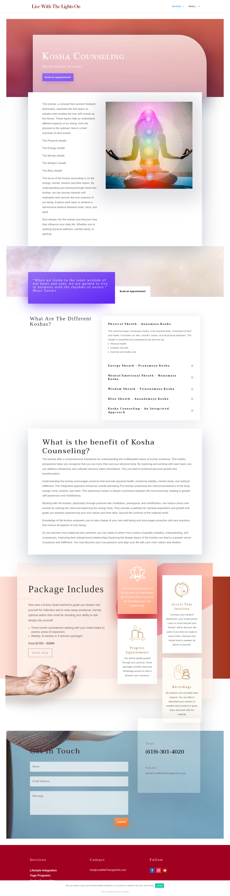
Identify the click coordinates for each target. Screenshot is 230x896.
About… (193, 6)
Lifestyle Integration (43, 870)
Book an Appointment (133, 291)
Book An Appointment (58, 77)
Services (176, 6)
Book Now (40, 652)
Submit (121, 822)
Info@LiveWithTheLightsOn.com (166, 773)
